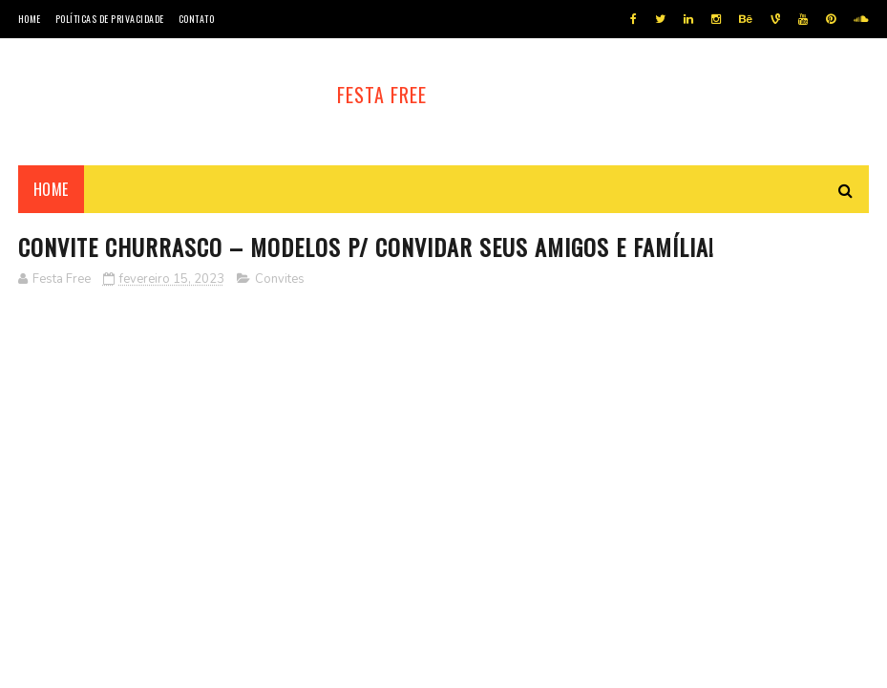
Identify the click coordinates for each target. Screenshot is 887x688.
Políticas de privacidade (109, 18)
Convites (280, 279)
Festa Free (382, 94)
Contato (197, 18)
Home (29, 18)
